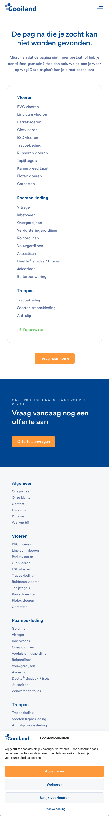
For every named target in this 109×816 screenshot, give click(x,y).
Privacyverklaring (55, 809)
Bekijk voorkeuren (55, 798)
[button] (100, 8)
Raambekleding (32, 198)
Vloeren (24, 97)
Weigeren (54, 784)
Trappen (25, 290)
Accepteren (54, 771)
